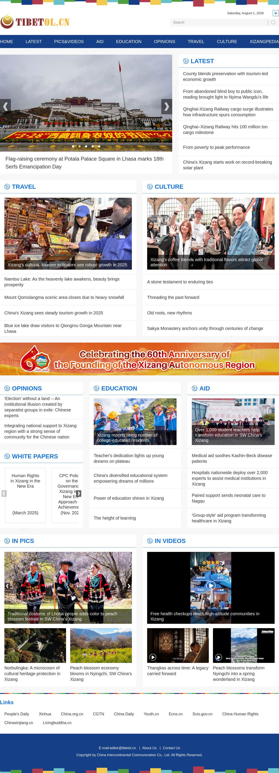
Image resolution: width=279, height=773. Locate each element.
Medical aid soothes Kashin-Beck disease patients (232, 458)
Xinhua (45, 714)
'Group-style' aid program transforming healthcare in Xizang (229, 518)
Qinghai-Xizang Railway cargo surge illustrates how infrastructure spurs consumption (228, 112)
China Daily (124, 714)
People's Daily (16, 714)
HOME (6, 41)
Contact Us (171, 748)
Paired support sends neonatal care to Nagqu (228, 498)
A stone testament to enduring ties (180, 281)
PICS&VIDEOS (69, 41)
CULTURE (227, 41)
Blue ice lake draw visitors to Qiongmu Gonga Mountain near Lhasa (63, 328)
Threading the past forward (173, 297)
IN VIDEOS (170, 541)
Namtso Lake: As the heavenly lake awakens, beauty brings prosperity (61, 282)
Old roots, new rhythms (169, 312)
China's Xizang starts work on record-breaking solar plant (227, 165)
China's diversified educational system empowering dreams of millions (130, 478)
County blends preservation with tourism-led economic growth (225, 76)
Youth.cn (151, 714)
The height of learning (115, 518)
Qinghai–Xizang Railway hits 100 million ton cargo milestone (225, 129)
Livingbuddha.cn (57, 723)
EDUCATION (128, 41)
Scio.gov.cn (202, 714)
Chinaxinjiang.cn (18, 723)
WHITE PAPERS (35, 456)
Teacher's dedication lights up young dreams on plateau (129, 458)
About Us (149, 748)
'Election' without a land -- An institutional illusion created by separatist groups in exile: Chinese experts (37, 407)
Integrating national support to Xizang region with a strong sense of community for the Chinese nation (40, 431)
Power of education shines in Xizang (129, 498)
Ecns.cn (176, 714)
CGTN (98, 714)
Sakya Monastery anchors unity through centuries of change (205, 328)
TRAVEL (196, 41)
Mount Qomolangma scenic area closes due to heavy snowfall (64, 297)
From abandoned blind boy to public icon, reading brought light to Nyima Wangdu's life (225, 94)
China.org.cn (72, 714)
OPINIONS (164, 41)
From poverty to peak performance (216, 147)
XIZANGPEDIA (264, 41)
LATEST (34, 41)
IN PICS (23, 541)
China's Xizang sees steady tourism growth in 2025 (53, 312)
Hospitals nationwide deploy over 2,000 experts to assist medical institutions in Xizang (230, 478)
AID (100, 41)
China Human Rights (240, 714)
